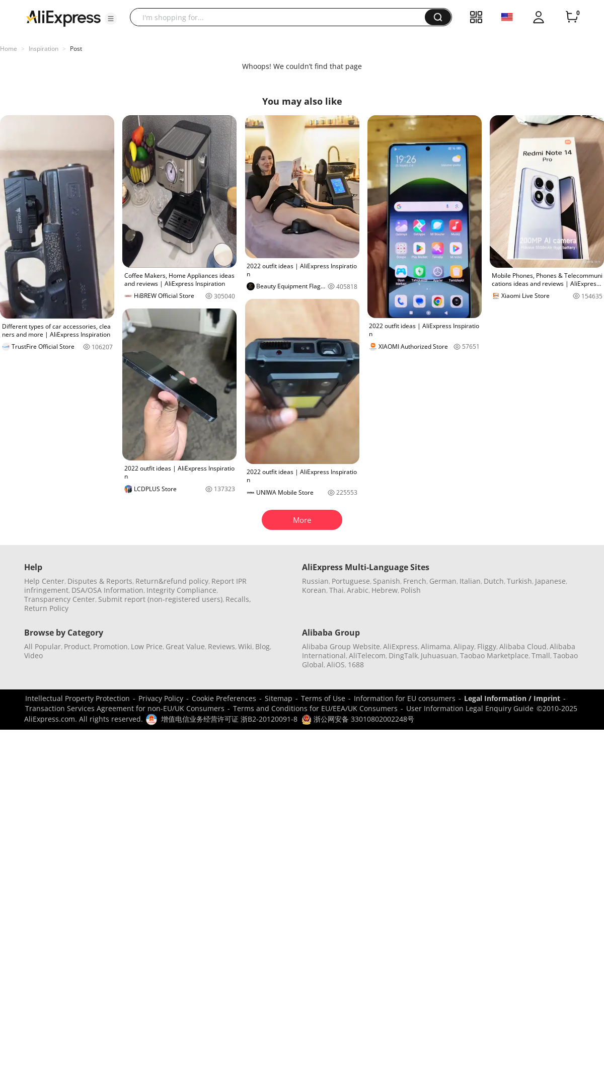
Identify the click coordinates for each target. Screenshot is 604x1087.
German (443, 581)
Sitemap (278, 698)
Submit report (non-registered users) (160, 599)
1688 (356, 664)
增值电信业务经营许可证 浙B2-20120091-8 (229, 719)
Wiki (245, 646)
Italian (470, 581)
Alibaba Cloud (523, 646)
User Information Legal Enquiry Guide (470, 708)
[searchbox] (281, 17)
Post (76, 48)
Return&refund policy (171, 581)
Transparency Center (59, 599)
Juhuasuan (439, 655)
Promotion (110, 646)
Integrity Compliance (181, 590)
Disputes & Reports (99, 581)
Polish (411, 590)
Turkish (519, 581)
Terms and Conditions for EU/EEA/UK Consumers (315, 708)
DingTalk (403, 655)
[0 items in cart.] (572, 17)
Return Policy (46, 608)
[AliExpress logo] (63, 18)
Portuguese (351, 581)
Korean (314, 590)
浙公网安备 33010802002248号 (357, 719)
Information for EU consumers (405, 698)
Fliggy (486, 646)
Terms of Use (323, 698)
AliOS (336, 664)
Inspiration (43, 48)
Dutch (494, 581)
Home (8, 48)
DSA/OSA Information (107, 590)
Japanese (550, 581)
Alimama (435, 646)
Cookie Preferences (224, 698)
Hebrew (384, 590)
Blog (262, 646)
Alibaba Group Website (341, 646)
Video (33, 655)
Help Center (44, 581)
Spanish (386, 581)
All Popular (42, 646)
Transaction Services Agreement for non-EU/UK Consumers (124, 708)
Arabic (357, 590)
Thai (336, 590)
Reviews (221, 646)
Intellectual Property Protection (77, 698)
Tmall (541, 655)
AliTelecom (367, 655)
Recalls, (238, 599)
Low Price (147, 646)
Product (77, 646)
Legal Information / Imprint (512, 698)
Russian (315, 581)
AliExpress (400, 646)
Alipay (464, 646)
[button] (111, 19)
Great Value (185, 646)
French (414, 581)
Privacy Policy (160, 698)
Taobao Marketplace (494, 655)
